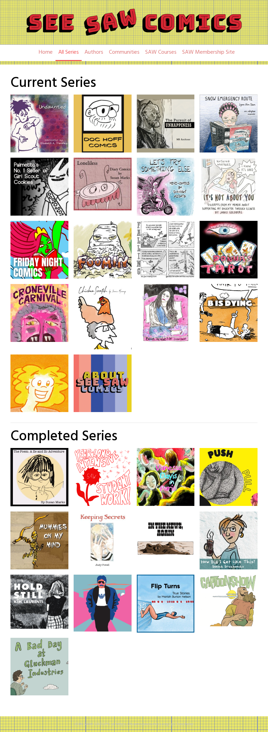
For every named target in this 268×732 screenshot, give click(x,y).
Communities (124, 52)
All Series (68, 52)
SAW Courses (161, 52)
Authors (93, 52)
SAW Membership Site (208, 52)
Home (46, 52)
